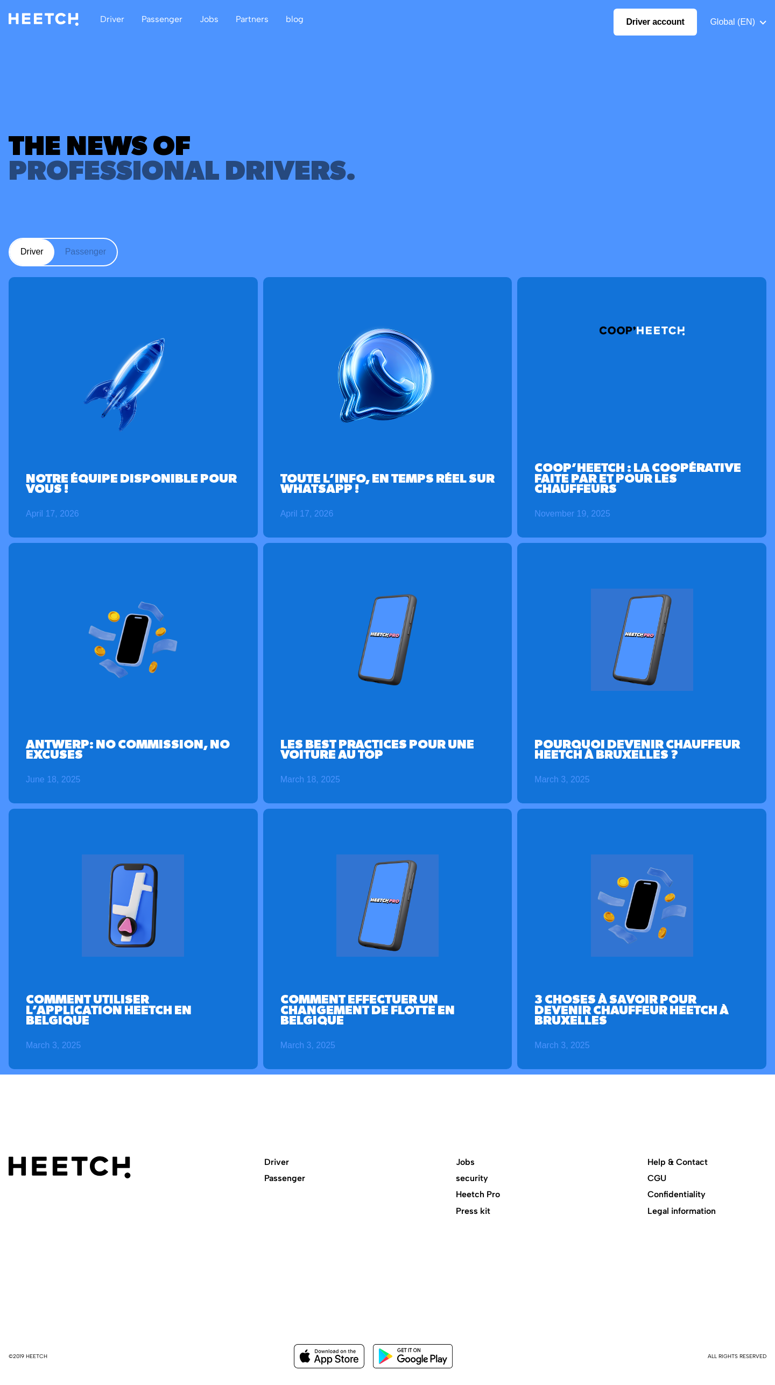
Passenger (284, 1178)
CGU (656, 1178)
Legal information (681, 1211)
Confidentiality (676, 1194)
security (472, 1178)
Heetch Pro (478, 1194)
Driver (276, 1162)
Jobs (465, 1162)
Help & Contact (677, 1162)
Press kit (473, 1211)
